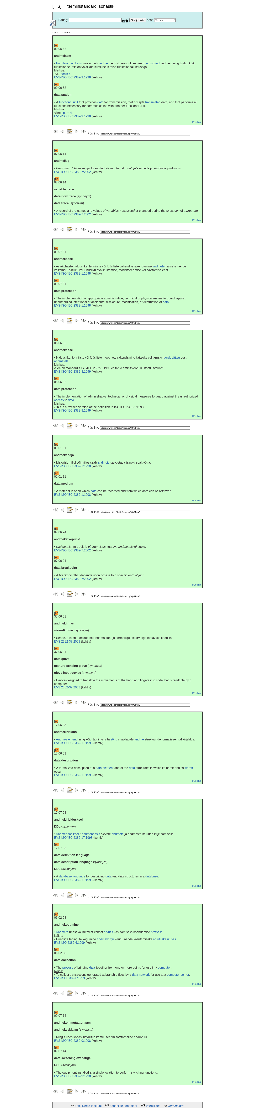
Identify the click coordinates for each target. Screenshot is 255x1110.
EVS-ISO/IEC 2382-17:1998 (73, 743)
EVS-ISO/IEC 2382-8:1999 (72, 371)
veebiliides (153, 1105)
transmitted (152, 102)
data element (105, 768)
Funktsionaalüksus (69, 63)
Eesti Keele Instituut (88, 1105)
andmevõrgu (105, 939)
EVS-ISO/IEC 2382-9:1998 (72, 77)
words (189, 768)
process (67, 967)
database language (72, 876)
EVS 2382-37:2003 (67, 641)
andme (139, 739)
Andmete (62, 932)
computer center (178, 974)
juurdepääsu (171, 357)
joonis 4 (65, 74)
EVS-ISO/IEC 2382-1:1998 (72, 273)
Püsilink (196, 122)
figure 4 (67, 112)
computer (164, 967)
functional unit (68, 102)
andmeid (104, 63)
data (100, 102)
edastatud (152, 63)
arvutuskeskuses (164, 939)
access (59, 400)
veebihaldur (176, 1105)
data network (141, 974)
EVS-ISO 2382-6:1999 (69, 942)
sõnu (114, 739)
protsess (156, 932)
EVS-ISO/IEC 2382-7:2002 (72, 172)
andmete (158, 266)
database (151, 876)
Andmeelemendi (67, 739)
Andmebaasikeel (67, 834)
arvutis (108, 932)
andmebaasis (91, 834)
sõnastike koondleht (123, 1105)
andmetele (61, 361)
